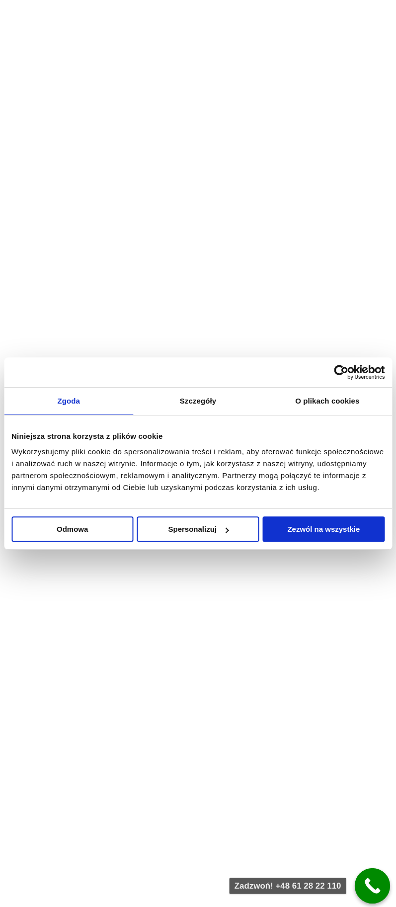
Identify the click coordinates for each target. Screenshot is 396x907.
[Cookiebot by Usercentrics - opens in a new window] (341, 372)
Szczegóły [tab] (198, 401)
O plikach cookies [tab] (327, 401)
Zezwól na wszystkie (323, 529)
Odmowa (72, 529)
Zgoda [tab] (68, 401)
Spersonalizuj (198, 529)
